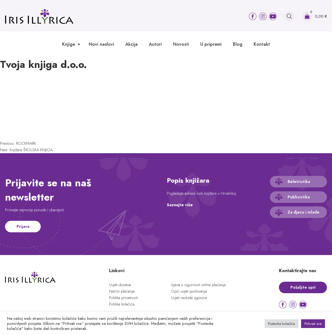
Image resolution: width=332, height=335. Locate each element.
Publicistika (299, 197)
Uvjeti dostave (120, 285)
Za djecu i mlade (303, 212)
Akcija (131, 44)
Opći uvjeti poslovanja (189, 291)
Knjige (68, 44)
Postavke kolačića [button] (281, 323)
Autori (155, 44)
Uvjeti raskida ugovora (189, 297)
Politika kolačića (122, 304)
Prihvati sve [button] (313, 323)
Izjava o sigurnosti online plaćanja (198, 285)
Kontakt (262, 44)
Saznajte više (180, 205)
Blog (237, 44)
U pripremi (211, 44)
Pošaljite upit (303, 287)
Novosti (181, 44)
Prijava (23, 226)
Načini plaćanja (122, 291)
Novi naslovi (101, 44)
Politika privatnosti (123, 297)
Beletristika (299, 181)
